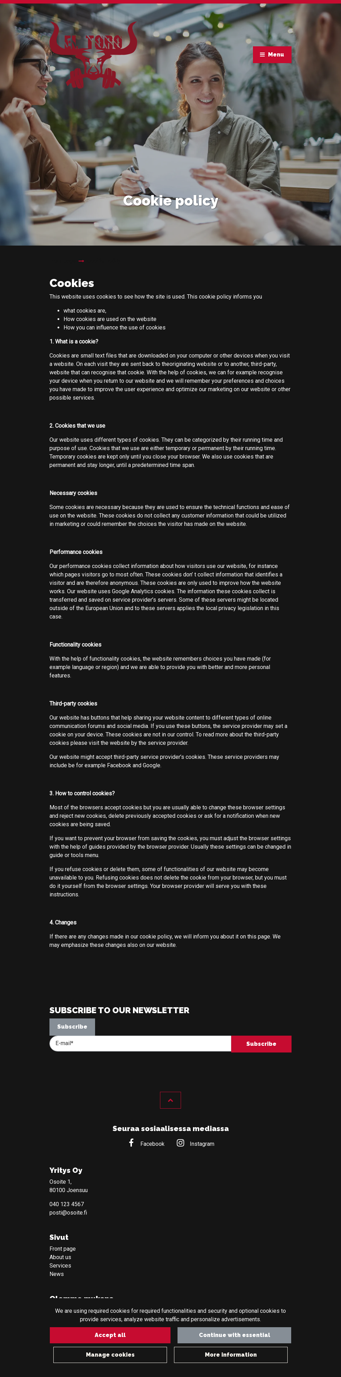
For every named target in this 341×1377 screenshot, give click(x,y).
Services (60, 1265)
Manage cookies (110, 1354)
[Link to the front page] (93, 56)
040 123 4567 (66, 1204)
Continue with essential (231, 1335)
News (56, 1274)
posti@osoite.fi (68, 1212)
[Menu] (272, 54)
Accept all (110, 1335)
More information (231, 1354)
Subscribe (72, 1026)
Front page (62, 1248)
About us (60, 1257)
